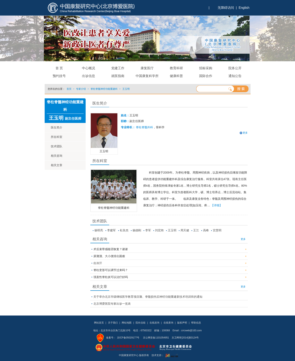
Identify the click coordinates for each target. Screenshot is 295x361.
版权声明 (182, 322)
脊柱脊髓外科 (144, 127)
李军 (148, 230)
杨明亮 (98, 230)
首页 (69, 88)
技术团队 (56, 146)
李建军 (111, 230)
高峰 (206, 230)
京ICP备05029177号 (128, 337)
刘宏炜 (159, 230)
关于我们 (113, 322)
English (244, 7)
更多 (245, 132)
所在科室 (56, 136)
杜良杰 (124, 230)
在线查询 (168, 322)
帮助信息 (196, 322)
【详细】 (216, 205)
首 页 (59, 68)
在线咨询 (154, 322)
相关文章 (56, 165)
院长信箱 (140, 322)
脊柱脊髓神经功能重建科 (113, 207)
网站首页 (99, 322)
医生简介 (56, 127)
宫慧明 (217, 230)
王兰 (196, 230)
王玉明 (172, 230)
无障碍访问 (226, 7)
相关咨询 (56, 155)
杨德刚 (137, 230)
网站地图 (127, 322)
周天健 (184, 230)
